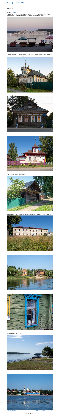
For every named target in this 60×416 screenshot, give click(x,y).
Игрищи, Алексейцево (47, 410)
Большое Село (39, 410)
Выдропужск (10, 410)
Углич (15, 410)
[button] (10, 34)
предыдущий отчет (15, 12)
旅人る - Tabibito (15, 2)
